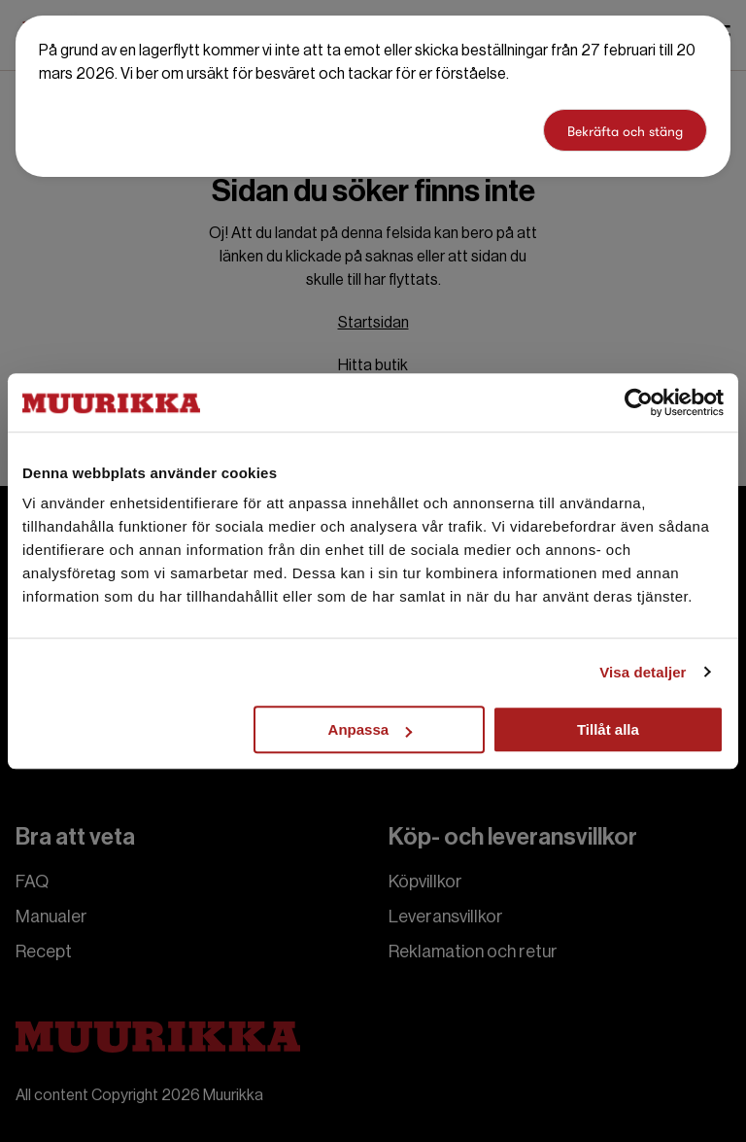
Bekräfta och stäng (625, 131)
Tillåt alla (608, 729)
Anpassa (370, 729)
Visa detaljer (642, 672)
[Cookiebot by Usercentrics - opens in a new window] (639, 402)
